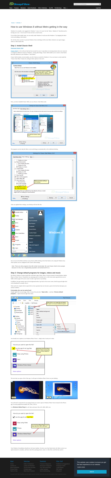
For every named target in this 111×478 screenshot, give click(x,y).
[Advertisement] (55, 15)
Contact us (13, 465)
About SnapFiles (14, 467)
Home (12, 22)
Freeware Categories (45, 464)
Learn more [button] (81, 467)
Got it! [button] (92, 471)
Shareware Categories (46, 465)
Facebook (59, 471)
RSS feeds (59, 469)
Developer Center (60, 465)
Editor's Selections (29, 464)
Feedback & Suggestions (63, 464)
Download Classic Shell (17, 48)
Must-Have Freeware (29, 471)
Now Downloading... (45, 471)
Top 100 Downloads (45, 467)
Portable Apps (27, 469)
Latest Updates (44, 469)
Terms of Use (13, 471)
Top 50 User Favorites (29, 467)
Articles (18, 22)
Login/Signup (60, 467)
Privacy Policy (13, 469)
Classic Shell (14, 51)
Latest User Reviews (29, 465)
